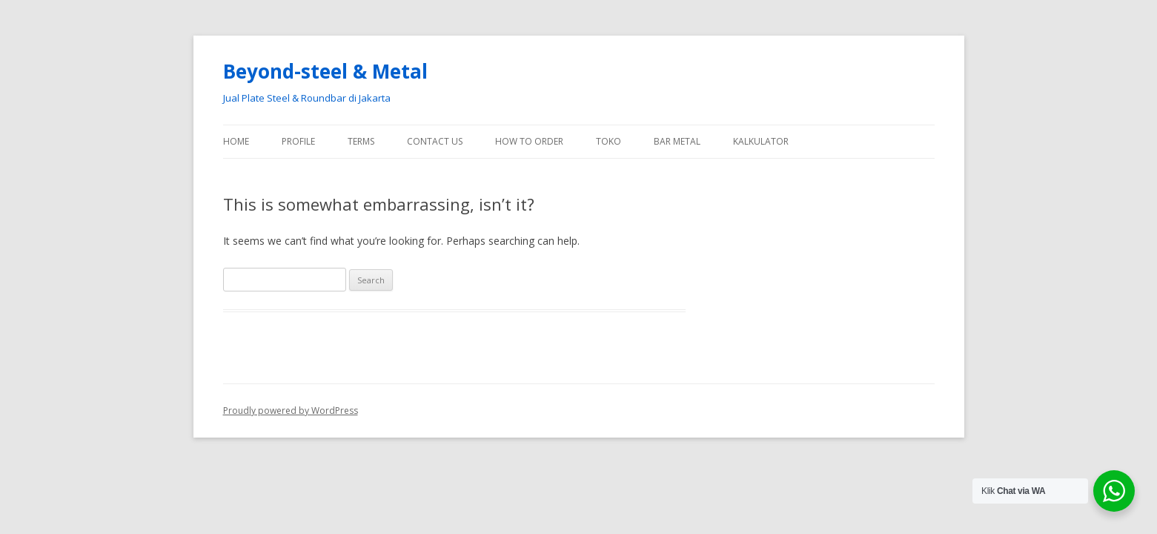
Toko (608, 141)
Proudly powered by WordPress (290, 410)
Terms (361, 141)
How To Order (529, 141)
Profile (298, 141)
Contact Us (435, 141)
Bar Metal (677, 141)
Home (236, 141)
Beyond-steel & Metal (325, 71)
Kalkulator (761, 141)
